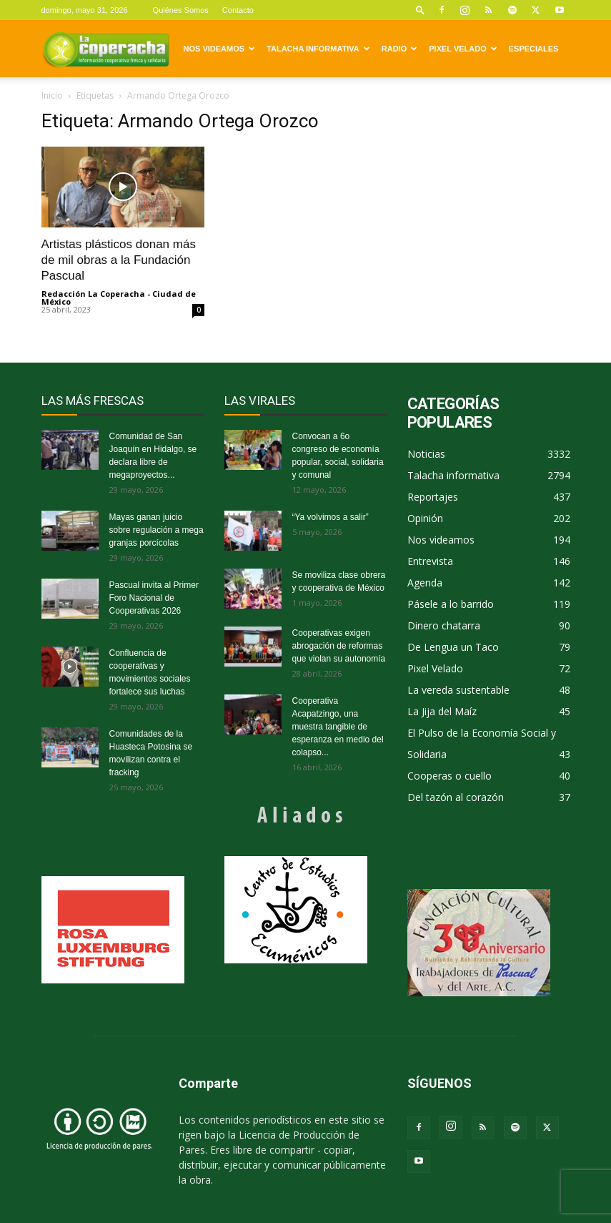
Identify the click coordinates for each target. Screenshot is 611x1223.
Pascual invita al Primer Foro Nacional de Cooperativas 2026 (154, 598)
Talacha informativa (318, 48)
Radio (399, 48)
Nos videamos (220, 48)
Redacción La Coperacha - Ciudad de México (118, 297)
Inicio (52, 95)
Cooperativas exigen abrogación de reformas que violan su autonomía (339, 646)
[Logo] (105, 48)
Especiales (534, 48)
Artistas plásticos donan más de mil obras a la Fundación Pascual (118, 260)
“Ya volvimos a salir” (330, 517)
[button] (420, 9)
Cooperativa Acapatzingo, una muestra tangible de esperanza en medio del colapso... (338, 726)
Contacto (238, 10)
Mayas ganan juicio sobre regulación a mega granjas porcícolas (156, 530)
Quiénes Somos (181, 10)
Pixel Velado (463, 48)
